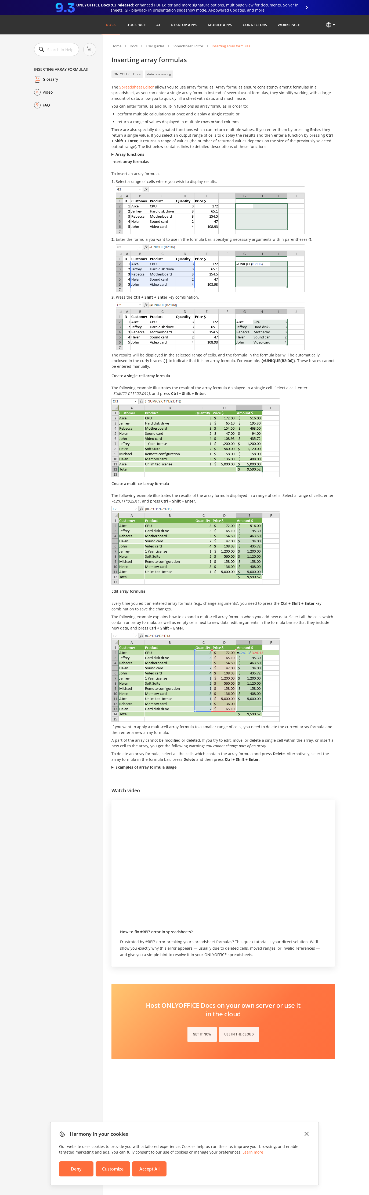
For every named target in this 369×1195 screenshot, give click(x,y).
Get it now (202, 1034)
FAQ (46, 105)
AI (158, 24)
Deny (76, 1169)
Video (48, 92)
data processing (159, 74)
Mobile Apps (220, 24)
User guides (155, 46)
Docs (111, 24)
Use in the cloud (239, 1034)
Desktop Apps (184, 24)
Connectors (255, 24)
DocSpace (136, 24)
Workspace (289, 24)
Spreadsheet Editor (188, 46)
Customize (113, 1169)
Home (116, 46)
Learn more (253, 1152)
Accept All (149, 1169)
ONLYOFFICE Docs (127, 74)
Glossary (50, 79)
